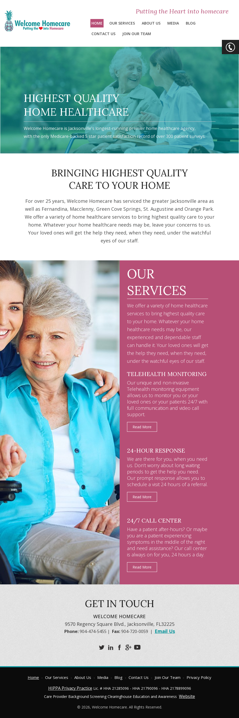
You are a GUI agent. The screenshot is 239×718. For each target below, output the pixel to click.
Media (173, 23)
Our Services (122, 23)
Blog (191, 23)
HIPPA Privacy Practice (70, 688)
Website (187, 696)
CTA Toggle (230, 47)
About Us (151, 23)
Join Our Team (136, 33)
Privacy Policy (199, 677)
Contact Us (103, 33)
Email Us (165, 631)
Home (97, 23)
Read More (142, 426)
